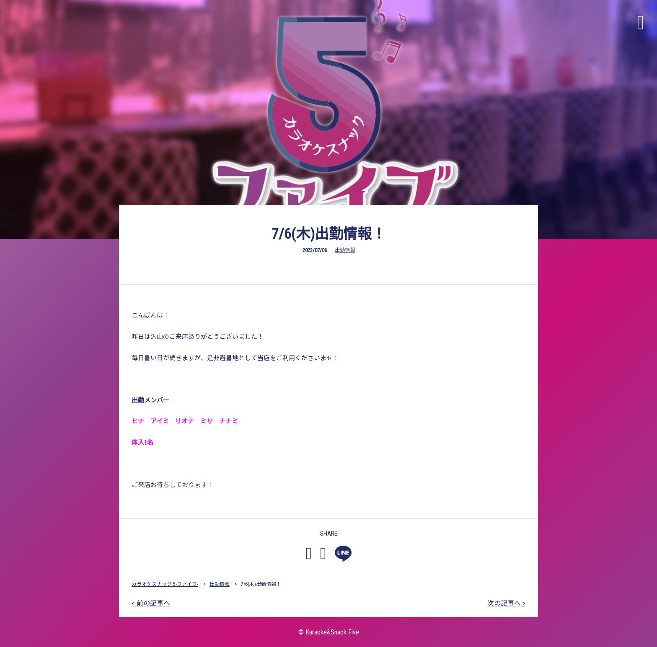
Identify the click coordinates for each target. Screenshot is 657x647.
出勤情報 (345, 250)
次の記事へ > (506, 603)
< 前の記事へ (151, 603)
